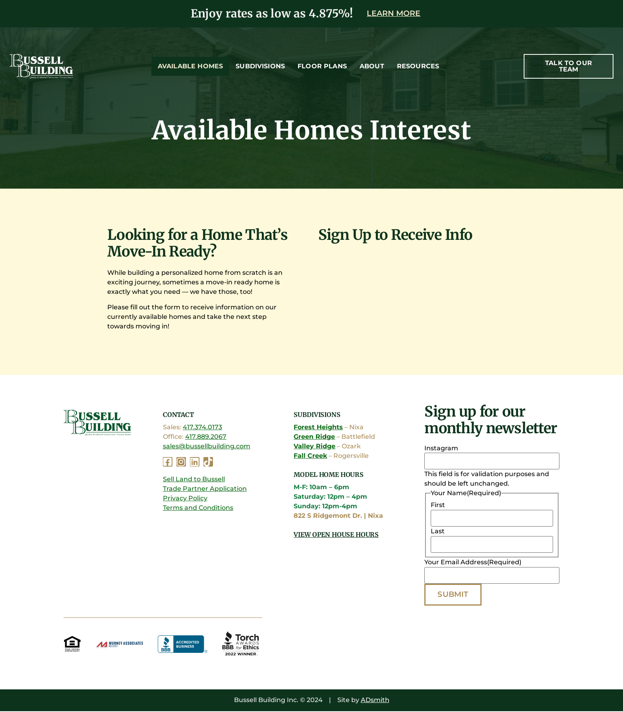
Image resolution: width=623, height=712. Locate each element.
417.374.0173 (202, 427)
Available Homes (190, 66)
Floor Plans (322, 66)
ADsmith (375, 700)
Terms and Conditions (198, 507)
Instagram (441, 449)
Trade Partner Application (205, 488)
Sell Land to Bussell (194, 479)
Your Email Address (472, 563)
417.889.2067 (205, 437)
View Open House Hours (336, 534)
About (372, 66)
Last (438, 532)
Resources (418, 66)
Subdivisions (260, 66)
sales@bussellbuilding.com (206, 446)
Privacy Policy (185, 498)
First (438, 505)
